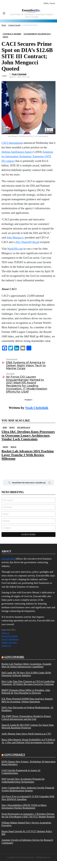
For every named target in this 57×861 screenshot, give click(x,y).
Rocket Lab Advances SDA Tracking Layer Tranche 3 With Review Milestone (28, 454)
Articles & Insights (10, 636)
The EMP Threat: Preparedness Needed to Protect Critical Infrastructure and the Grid (26, 717)
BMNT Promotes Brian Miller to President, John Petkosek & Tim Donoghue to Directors (26, 691)
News (12, 427)
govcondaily (14, 754)
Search (50, 483)
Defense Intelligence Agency (17, 151)
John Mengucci (15, 237)
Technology (23, 427)
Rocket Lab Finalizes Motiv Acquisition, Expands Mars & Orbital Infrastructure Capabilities (26, 665)
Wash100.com (15, 248)
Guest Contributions (10, 639)
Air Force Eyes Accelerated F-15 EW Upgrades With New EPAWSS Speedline (28, 798)
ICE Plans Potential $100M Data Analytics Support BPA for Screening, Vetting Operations (27, 700)
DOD (5, 427)
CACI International (12, 142)
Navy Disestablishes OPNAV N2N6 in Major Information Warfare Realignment (24, 806)
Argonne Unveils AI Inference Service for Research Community (27, 841)
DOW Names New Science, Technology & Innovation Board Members (28, 763)
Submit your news (9, 642)
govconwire (14, 657)
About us (5, 633)
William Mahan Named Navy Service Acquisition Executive (26, 824)
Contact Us (6, 646)
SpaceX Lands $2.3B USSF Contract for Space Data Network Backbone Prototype (28, 726)
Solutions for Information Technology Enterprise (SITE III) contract (27, 156)
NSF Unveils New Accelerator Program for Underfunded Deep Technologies (23, 780)
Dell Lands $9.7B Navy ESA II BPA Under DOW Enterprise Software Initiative (26, 674)
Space (13, 447)
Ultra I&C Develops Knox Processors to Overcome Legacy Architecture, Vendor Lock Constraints (28, 435)
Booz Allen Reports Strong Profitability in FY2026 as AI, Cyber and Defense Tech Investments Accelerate (28, 741)
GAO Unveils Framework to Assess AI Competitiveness (21, 771)
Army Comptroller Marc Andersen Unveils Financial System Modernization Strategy (28, 789)
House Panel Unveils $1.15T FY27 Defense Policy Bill (27, 833)
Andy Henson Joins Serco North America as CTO (26, 733)
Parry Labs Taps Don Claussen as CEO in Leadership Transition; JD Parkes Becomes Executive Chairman (28, 683)
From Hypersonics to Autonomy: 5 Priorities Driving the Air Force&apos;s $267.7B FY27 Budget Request (28, 815)
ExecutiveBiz (8, 558)
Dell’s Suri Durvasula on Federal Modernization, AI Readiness (27, 709)
